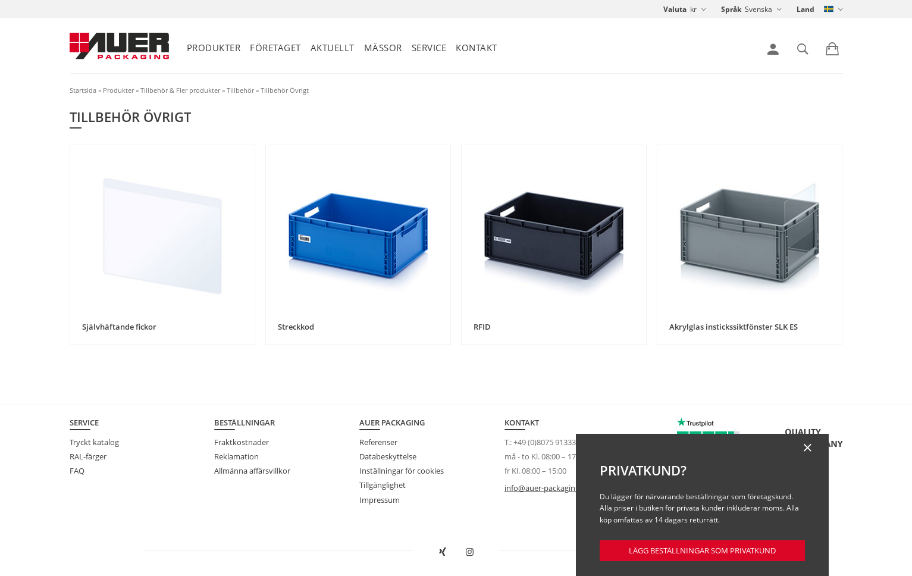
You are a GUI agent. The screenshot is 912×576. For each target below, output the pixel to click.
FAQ (77, 470)
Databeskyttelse (387, 456)
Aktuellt (333, 48)
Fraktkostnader (241, 442)
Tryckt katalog (94, 442)
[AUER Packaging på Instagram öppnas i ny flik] (469, 552)
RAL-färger (88, 456)
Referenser (378, 442)
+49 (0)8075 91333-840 (552, 442)
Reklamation (236, 456)
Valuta (675, 9)
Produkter (214, 48)
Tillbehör (240, 90)
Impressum (379, 499)
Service (429, 48)
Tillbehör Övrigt (285, 90)
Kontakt (476, 48)
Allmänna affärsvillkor (252, 470)
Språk (731, 9)
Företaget (275, 48)
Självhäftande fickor (119, 326)
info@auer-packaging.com (550, 488)
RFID (482, 326)
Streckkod (296, 326)
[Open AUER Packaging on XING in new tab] (442, 552)
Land (805, 9)
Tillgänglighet (382, 485)
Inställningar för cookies (401, 470)
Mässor (383, 48)
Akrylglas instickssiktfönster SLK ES (733, 326)
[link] (773, 49)
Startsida (83, 90)
